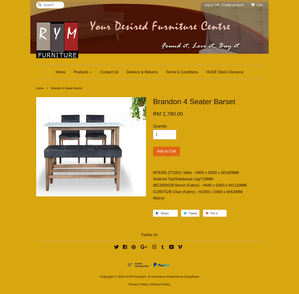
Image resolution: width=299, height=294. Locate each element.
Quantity (160, 126)
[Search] (50, 5)
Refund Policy (161, 284)
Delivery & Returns (142, 72)
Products (83, 72)
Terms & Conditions (182, 72)
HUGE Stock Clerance (224, 72)
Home (61, 72)
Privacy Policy (138, 284)
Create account (233, 5)
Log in (208, 5)
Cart (260, 5)
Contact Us (109, 72)
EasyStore (192, 276)
